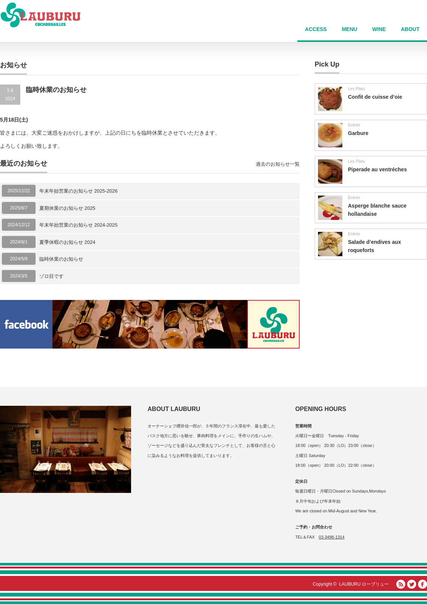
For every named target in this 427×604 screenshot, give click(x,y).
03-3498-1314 (332, 537)
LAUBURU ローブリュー (364, 584)
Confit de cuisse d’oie (375, 97)
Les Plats (356, 88)
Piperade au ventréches (377, 169)
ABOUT (410, 29)
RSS (400, 584)
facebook (422, 584)
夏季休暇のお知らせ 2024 (67, 242)
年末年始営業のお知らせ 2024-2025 (78, 225)
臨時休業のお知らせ (61, 259)
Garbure (358, 133)
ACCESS (316, 29)
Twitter (411, 584)
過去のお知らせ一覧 (278, 164)
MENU (349, 29)
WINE (379, 29)
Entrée (354, 125)
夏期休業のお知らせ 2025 (67, 208)
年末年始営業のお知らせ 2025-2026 (78, 191)
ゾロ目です (51, 276)
